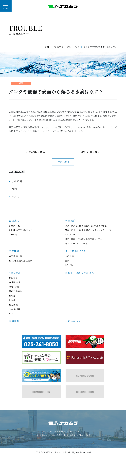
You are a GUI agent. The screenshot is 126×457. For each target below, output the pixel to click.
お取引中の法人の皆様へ (79, 273)
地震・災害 (14, 287)
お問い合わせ (73, 321)
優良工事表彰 (15, 291)
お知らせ (13, 278)
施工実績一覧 (15, 256)
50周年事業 (15, 282)
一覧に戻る (64, 161)
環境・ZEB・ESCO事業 (76, 243)
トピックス (14, 273)
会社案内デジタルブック (20, 230)
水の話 (12, 296)
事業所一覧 (14, 226)
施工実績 (14, 251)
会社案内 (14, 220)
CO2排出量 (14, 309)
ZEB (11, 314)
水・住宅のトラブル (62, 47)
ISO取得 (13, 235)
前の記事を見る (35, 152)
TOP (47, 47)
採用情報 (14, 321)
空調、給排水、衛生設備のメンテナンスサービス (88, 230)
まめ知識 (17, 181)
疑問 (14, 189)
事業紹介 (70, 220)
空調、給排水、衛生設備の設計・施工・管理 (86, 226)
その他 (12, 300)
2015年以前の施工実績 (21, 261)
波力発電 (13, 305)
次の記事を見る (90, 152)
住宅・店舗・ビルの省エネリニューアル (84, 239)
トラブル (16, 196)
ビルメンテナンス (73, 235)
